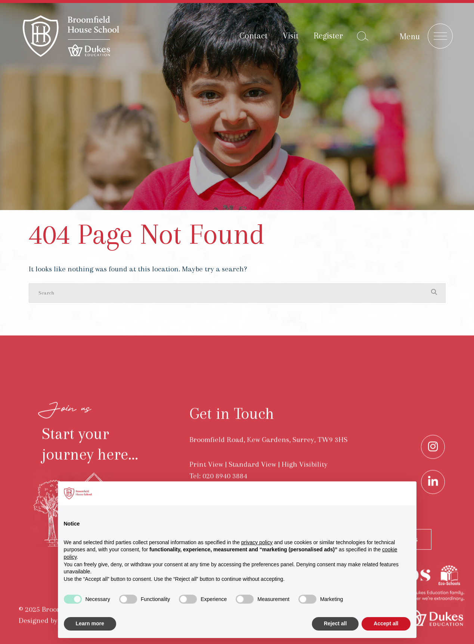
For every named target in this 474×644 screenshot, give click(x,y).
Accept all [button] (386, 623)
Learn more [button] (90, 623)
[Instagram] (433, 458)
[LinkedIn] (433, 493)
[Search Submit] (362, 35)
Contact (253, 35)
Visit (290, 35)
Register (328, 35)
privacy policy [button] (257, 542)
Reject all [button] (335, 623)
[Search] (230, 293)
